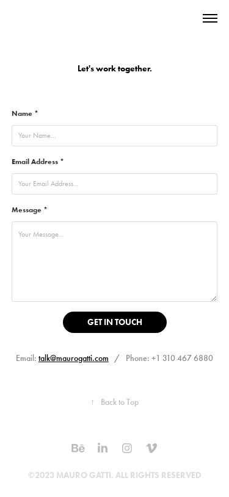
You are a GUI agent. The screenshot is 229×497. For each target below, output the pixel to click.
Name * (25, 113)
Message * (30, 209)
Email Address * (38, 161)
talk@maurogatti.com (73, 358)
